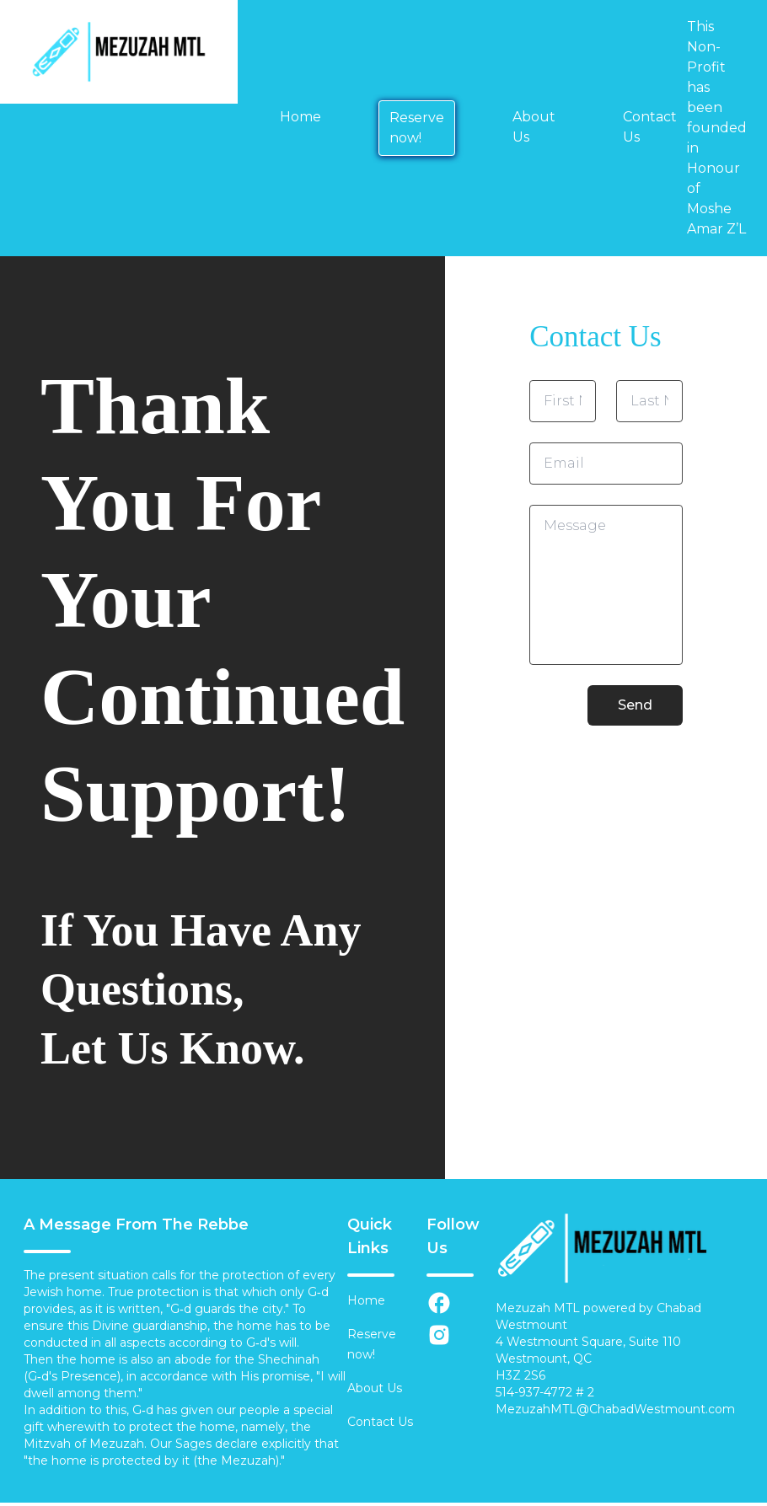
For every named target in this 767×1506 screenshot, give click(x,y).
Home (300, 117)
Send (635, 705)
